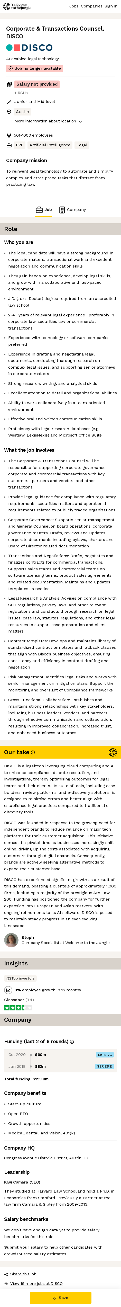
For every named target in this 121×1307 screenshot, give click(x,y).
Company (72, 210)
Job (43, 210)
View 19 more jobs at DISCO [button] (33, 1283)
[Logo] (17, 6)
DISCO (14, 36)
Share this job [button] (20, 1274)
